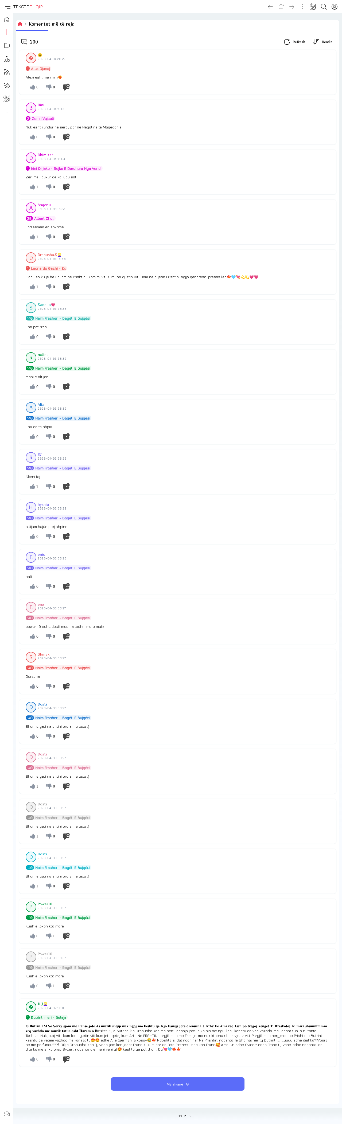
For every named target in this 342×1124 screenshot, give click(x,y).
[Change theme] (313, 6)
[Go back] (270, 6)
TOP (184, 1116)
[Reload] (281, 6)
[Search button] (323, 6)
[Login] (334, 6)
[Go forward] (291, 6)
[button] (6, 6)
